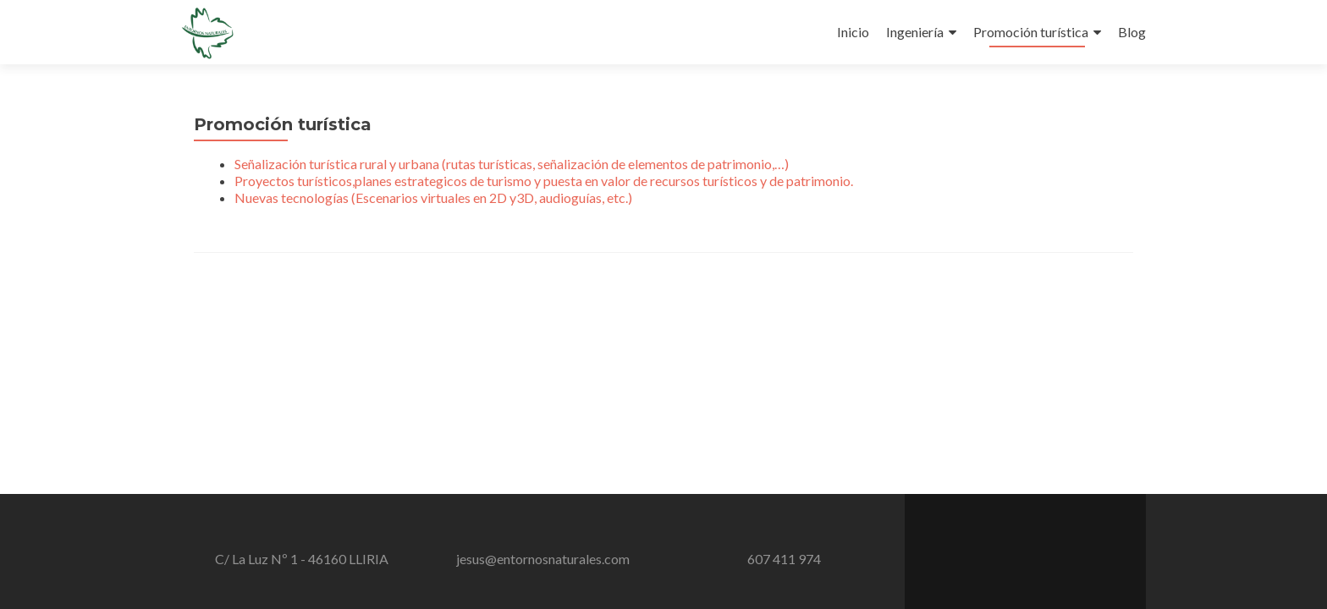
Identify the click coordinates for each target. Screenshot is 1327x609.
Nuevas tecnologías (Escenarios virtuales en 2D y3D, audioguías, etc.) (433, 197)
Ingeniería (915, 32)
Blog (1132, 32)
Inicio (853, 32)
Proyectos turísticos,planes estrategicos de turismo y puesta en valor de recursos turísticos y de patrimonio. (543, 181)
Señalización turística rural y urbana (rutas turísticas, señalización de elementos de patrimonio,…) (511, 164)
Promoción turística (1030, 32)
